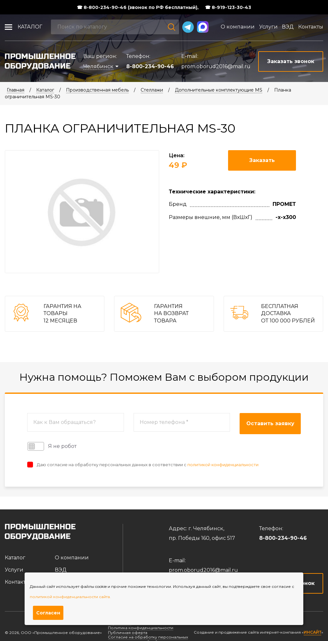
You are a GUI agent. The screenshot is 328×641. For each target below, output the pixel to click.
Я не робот (52, 446)
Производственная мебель (97, 90)
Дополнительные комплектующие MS (218, 90)
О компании (238, 27)
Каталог (30, 27)
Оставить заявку (270, 423)
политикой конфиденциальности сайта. (70, 596)
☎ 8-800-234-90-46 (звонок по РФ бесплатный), (138, 7)
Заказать (262, 160)
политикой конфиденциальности (222, 464)
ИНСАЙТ (312, 632)
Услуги (268, 27)
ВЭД (288, 27)
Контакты (310, 27)
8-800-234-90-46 (150, 66)
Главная (15, 90)
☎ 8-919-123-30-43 (228, 7)
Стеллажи (152, 90)
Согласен (48, 613)
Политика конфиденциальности (140, 627)
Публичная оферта (127, 632)
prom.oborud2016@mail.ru (215, 66)
